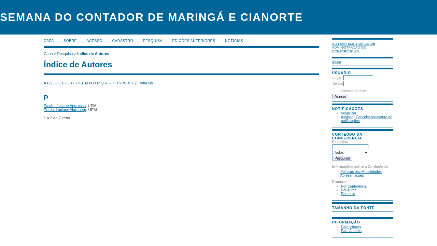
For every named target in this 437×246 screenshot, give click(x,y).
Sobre (70, 41)
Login (337, 78)
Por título (348, 194)
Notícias (234, 41)
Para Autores (351, 231)
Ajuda (336, 62)
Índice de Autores (93, 54)
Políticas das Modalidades (361, 172)
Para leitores (351, 227)
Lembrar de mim (353, 91)
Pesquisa (153, 41)
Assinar (347, 117)
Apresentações (352, 175)
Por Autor (348, 190)
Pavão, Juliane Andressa (65, 106)
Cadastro (122, 41)
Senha (338, 83)
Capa (49, 41)
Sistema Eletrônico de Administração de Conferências (353, 47)
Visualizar (348, 113)
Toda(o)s (145, 83)
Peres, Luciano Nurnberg (65, 110)
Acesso (94, 41)
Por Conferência (354, 186)
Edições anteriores (193, 41)
